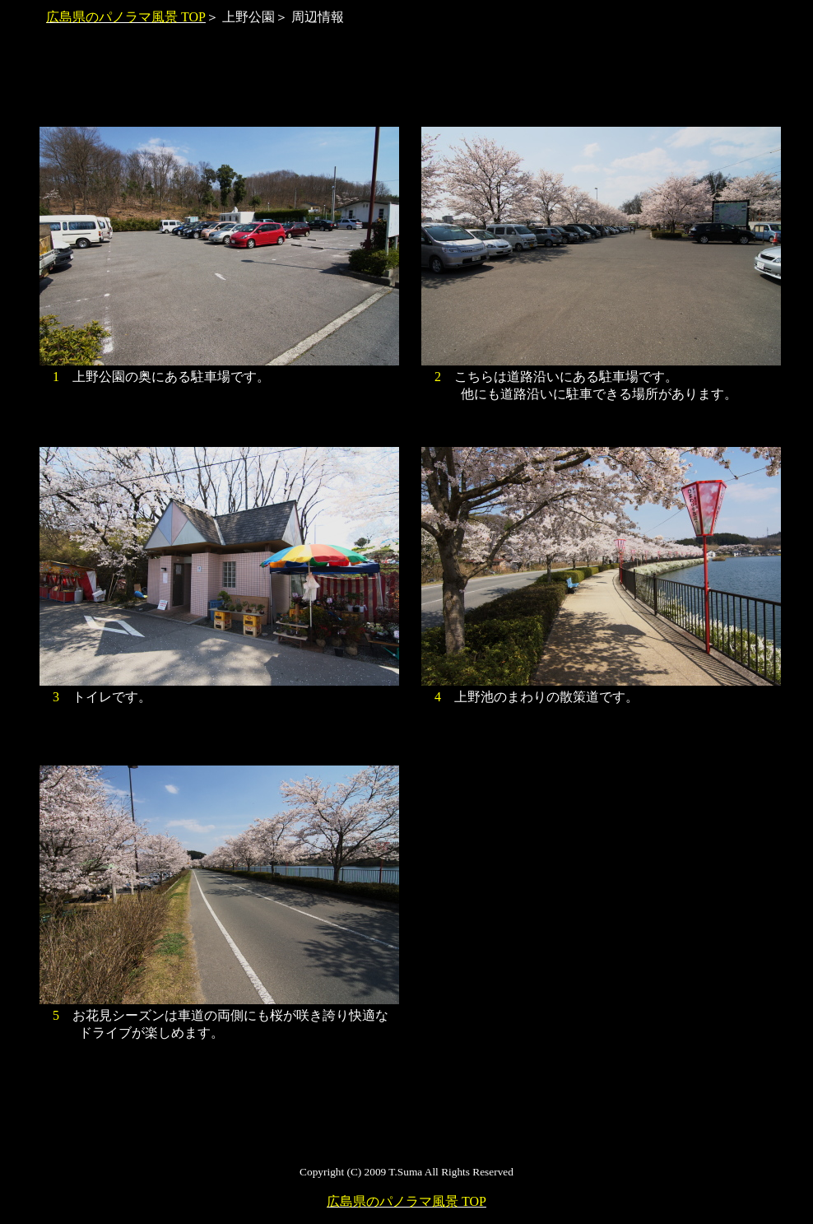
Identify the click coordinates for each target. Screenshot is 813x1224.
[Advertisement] (406, 85)
